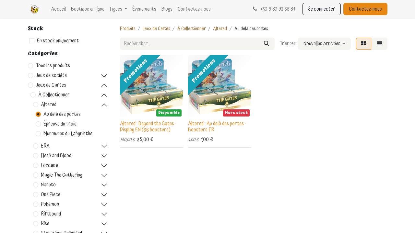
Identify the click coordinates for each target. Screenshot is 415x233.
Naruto (48, 185)
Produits (127, 28)
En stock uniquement (58, 41)
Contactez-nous (365, 9)
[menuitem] (58, 9)
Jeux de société (51, 75)
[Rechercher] (266, 44)
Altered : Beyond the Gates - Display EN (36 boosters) (148, 126)
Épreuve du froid (60, 124)
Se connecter (321, 9)
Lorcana (49, 165)
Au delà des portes (62, 114)
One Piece (50, 194)
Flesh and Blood (56, 156)
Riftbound (51, 214)
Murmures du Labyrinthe (67, 134)
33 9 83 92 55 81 (273, 9)
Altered (48, 104)
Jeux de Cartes (51, 85)
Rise (45, 223)
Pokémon (50, 204)
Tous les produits (53, 66)
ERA (45, 146)
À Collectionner (54, 95)
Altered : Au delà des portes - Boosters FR (217, 126)
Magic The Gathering (61, 175)
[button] (324, 44)
